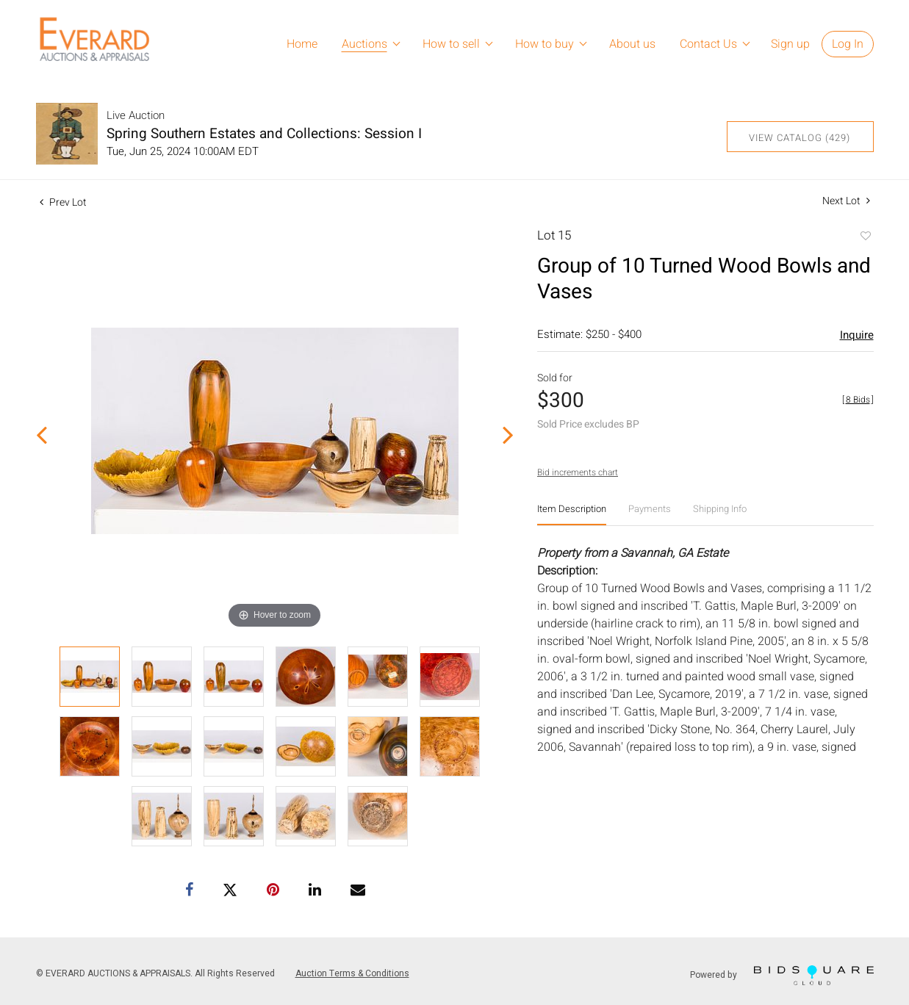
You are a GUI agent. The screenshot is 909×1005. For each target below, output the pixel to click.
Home (302, 44)
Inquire (857, 335)
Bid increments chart (577, 472)
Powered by (782, 975)
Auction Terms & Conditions (352, 973)
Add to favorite (865, 237)
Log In (847, 44)
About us (632, 44)
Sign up (790, 44)
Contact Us (708, 44)
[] (858, 399)
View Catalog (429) (799, 138)
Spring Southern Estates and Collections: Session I (264, 133)
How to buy (544, 44)
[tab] (571, 514)
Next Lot (846, 201)
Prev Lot (63, 202)
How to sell (451, 44)
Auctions (364, 44)
